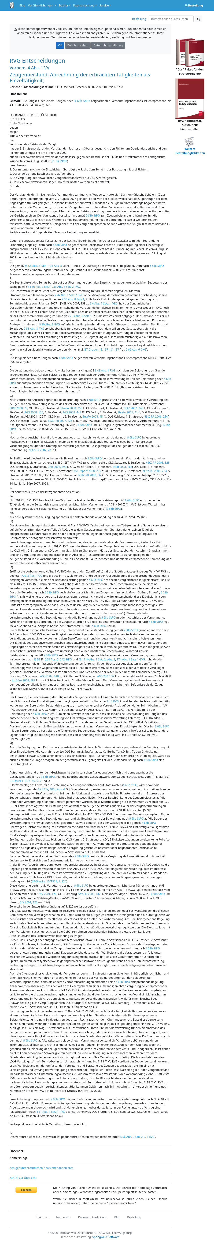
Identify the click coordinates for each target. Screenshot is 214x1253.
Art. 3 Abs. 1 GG (32, 576)
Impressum (63, 1217)
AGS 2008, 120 (33, 412)
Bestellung (139, 19)
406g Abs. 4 (57, 789)
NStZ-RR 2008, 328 (158, 462)
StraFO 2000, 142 (89, 894)
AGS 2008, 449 (71, 412)
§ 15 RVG (113, 701)
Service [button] (104, 5)
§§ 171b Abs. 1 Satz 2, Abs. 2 (97, 659)
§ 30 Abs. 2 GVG (49, 324)
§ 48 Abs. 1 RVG (105, 370)
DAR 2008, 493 (56, 467)
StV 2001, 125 (29, 902)
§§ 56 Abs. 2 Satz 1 (37, 266)
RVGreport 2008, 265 (87, 471)
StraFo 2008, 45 (93, 416)
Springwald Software (105, 1237)
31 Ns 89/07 (59, 161)
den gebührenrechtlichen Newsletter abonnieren (41, 1168)
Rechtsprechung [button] (83, 5)
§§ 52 (37, 659)
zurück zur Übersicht (23, 1178)
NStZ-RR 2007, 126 (60, 421)
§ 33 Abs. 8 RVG (34, 328)
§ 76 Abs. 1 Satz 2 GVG (68, 295)
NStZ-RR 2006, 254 (156, 416)
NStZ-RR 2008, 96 (89, 475)
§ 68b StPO (82, 101)
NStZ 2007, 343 (133, 408)
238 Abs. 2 (51, 659)
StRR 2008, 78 (18, 408)
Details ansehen (77, 45)
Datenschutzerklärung (108, 45)
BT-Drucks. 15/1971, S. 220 (49, 881)
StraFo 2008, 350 (71, 408)
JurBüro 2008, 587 (23, 680)
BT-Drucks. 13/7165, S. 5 (25, 781)
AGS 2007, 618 (49, 676)
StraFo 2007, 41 (128, 412)
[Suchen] (171, 19)
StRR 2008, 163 (122, 467)
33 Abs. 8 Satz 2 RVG (66, 287)
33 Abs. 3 (56, 266)
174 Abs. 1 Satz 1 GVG (131, 659)
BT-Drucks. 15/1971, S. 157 (101, 349)
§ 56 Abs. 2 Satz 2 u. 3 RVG (137, 1137)
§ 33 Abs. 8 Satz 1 (73, 299)
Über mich (42, 1217)
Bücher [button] (63, 5)
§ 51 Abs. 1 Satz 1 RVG (50, 1112)
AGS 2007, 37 (105, 676)
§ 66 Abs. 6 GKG (136, 349)
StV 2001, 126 (48, 894)
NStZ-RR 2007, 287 (41, 450)
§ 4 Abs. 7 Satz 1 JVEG (103, 303)
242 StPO (66, 659)
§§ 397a (43, 789)
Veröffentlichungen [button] (41, 5)
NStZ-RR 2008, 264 (155, 471)
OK (60, 45)
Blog (22, 5)
